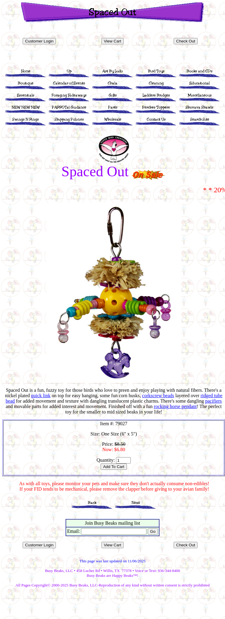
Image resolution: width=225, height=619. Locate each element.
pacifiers (213, 401)
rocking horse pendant (175, 406)
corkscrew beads (158, 395)
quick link (40, 395)
